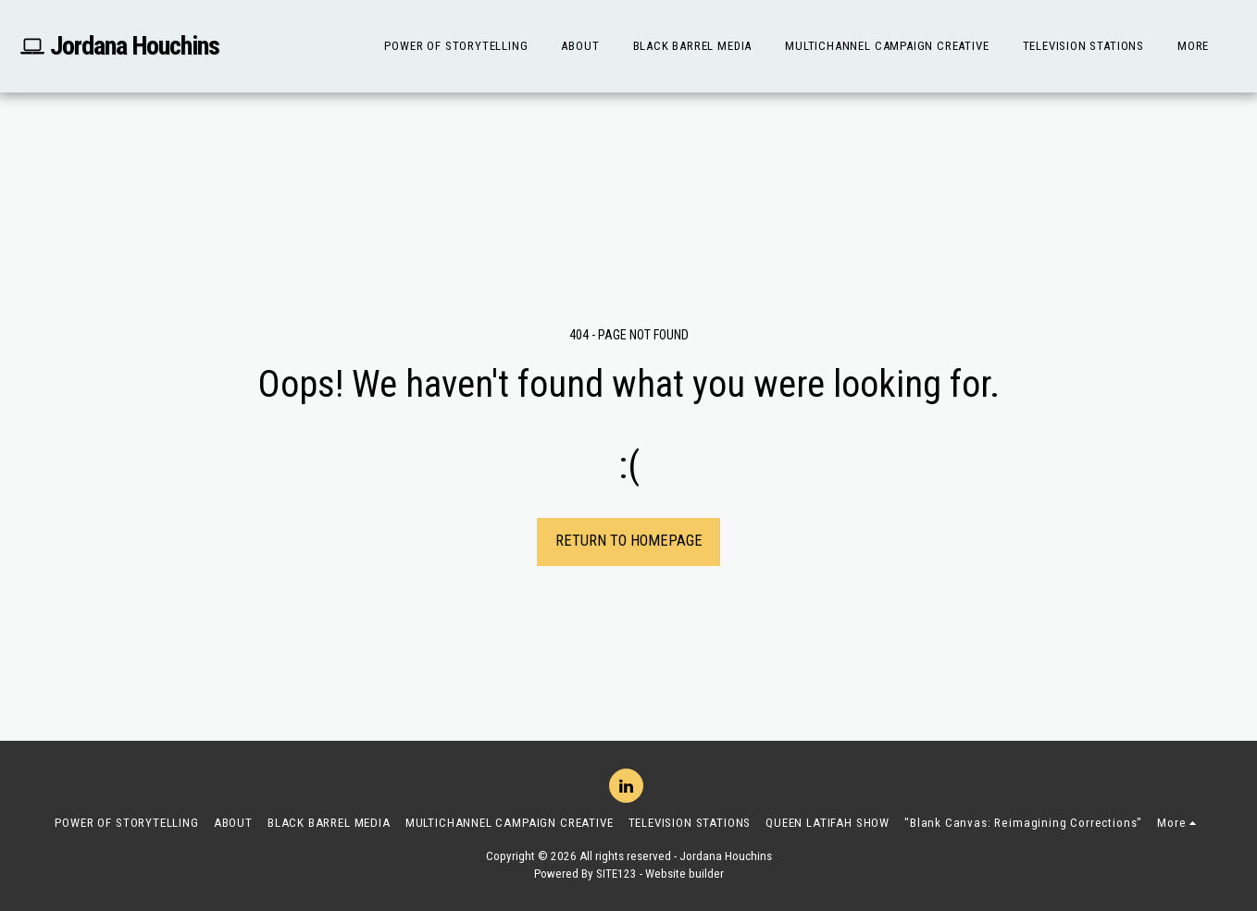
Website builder (684, 873)
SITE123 (616, 873)
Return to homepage (629, 540)
